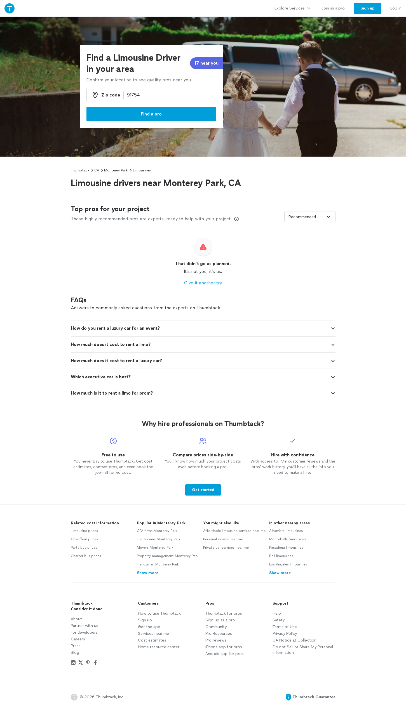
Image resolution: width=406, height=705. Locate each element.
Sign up (145, 620)
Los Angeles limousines (288, 564)
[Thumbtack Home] (9, 8)
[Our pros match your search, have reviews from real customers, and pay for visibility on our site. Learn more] (236, 218)
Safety (279, 620)
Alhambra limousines (286, 531)
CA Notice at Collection (294, 640)
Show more (147, 572)
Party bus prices (84, 548)
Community (216, 626)
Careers (78, 639)
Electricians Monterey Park (158, 539)
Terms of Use (285, 626)
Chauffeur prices (84, 539)
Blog (75, 652)
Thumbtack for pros (223, 613)
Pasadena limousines (286, 548)
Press (76, 645)
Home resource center (158, 647)
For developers (84, 632)
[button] (203, 328)
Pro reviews (215, 640)
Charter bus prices (86, 556)
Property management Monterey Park (167, 556)
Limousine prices (84, 531)
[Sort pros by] (309, 216)
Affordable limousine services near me (234, 531)
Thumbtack (80, 170)
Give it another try (203, 283)
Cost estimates (152, 640)
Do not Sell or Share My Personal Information (303, 650)
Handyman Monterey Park (158, 564)
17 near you (206, 63)
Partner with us (84, 625)
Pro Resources (218, 633)
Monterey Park (116, 170)
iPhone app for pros (223, 647)
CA (96, 170)
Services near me (153, 633)
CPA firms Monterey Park (157, 531)
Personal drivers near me (223, 539)
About (76, 619)
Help (277, 613)
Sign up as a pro (220, 620)
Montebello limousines (287, 539)
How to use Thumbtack (159, 613)
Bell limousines (281, 556)
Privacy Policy (285, 633)
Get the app (149, 626)
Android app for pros (224, 653)
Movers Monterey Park (155, 548)
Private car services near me (226, 548)
